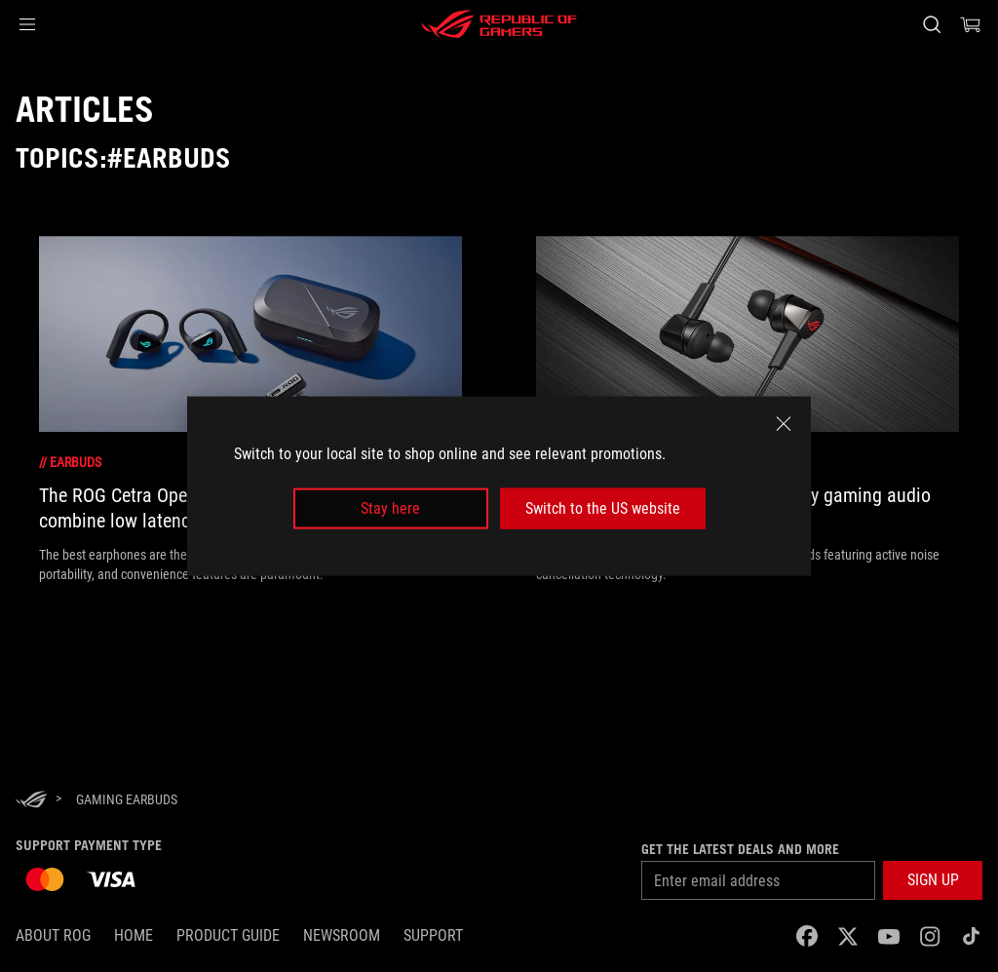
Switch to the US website (602, 508)
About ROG (53, 935)
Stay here (390, 508)
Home (133, 935)
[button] (27, 24)
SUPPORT (433, 935)
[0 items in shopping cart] (970, 24)
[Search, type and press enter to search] (931, 24)
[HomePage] (31, 801)
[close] (783, 423)
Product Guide (228, 935)
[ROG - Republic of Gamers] (499, 24)
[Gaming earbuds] (126, 799)
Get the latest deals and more (740, 849)
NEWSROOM (341, 935)
